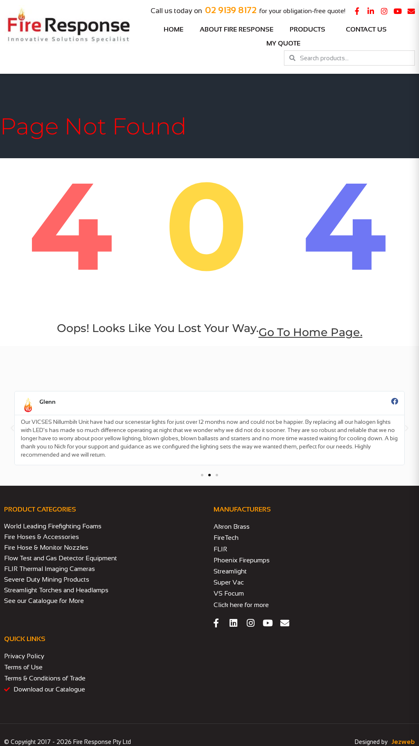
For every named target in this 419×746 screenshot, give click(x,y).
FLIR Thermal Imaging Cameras (49, 568)
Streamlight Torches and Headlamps (56, 590)
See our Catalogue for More (44, 600)
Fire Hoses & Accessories (41, 536)
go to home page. (311, 332)
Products (309, 29)
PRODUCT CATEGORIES (40, 509)
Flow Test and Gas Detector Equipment (60, 558)
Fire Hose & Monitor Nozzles (46, 547)
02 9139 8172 (231, 10)
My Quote (283, 43)
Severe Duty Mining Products (46, 579)
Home (173, 29)
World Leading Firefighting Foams (52, 526)
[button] (12, 428)
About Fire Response (236, 29)
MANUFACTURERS (242, 509)
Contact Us (366, 29)
